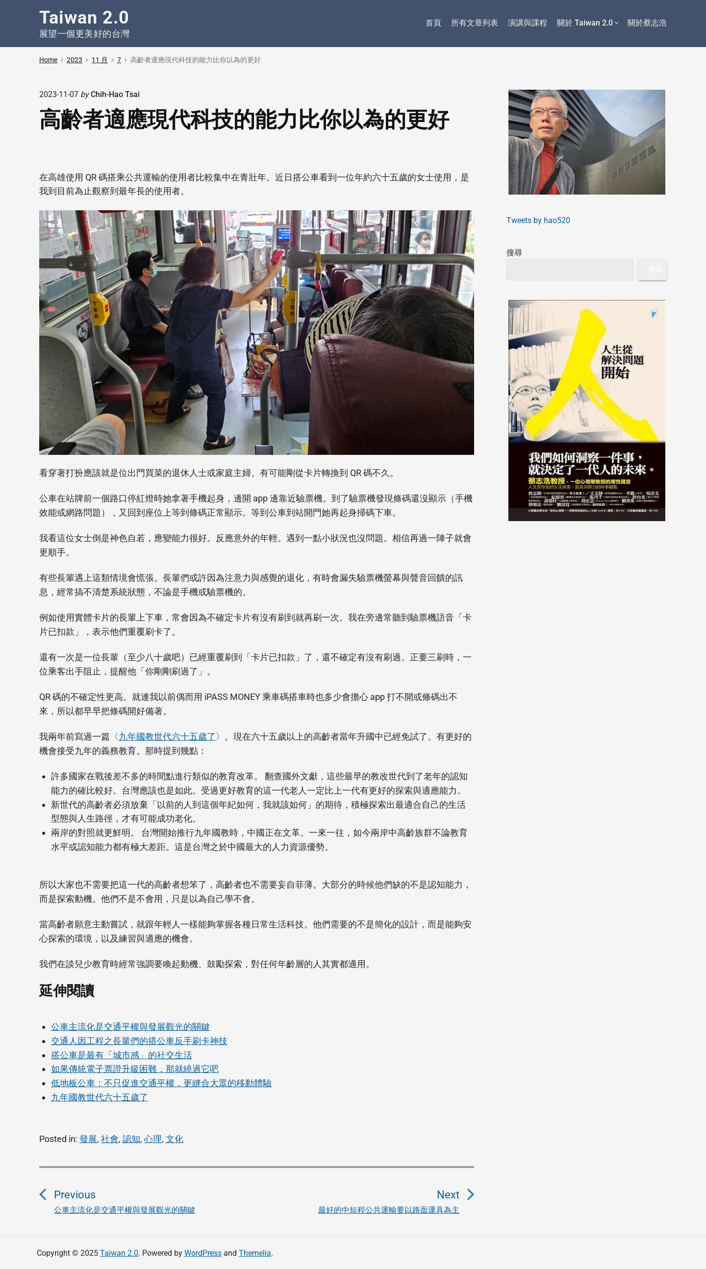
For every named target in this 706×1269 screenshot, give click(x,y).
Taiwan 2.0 (119, 1253)
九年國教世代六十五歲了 (167, 736)
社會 (110, 1139)
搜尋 (514, 252)
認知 (131, 1139)
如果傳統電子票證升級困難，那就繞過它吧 (135, 1069)
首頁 (433, 22)
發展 (88, 1139)
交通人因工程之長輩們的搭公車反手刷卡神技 (139, 1041)
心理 (153, 1139)
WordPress (203, 1253)
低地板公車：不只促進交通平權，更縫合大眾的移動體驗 (161, 1083)
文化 (174, 1139)
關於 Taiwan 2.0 (587, 23)
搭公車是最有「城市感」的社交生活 (121, 1055)
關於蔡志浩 (647, 22)
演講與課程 (527, 22)
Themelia (255, 1253)
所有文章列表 (474, 22)
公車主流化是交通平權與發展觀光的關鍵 (130, 1026)
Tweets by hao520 (538, 220)
